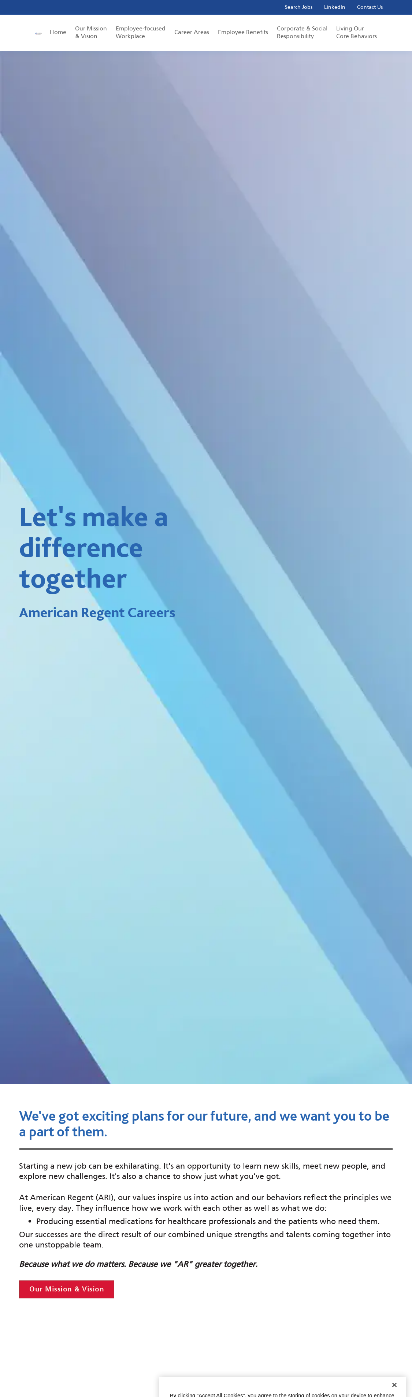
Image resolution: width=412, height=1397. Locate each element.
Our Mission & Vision (91, 32)
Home (58, 32)
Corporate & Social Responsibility (302, 32)
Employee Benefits (243, 32)
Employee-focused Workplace (141, 32)
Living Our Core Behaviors (356, 32)
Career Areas (191, 32)
